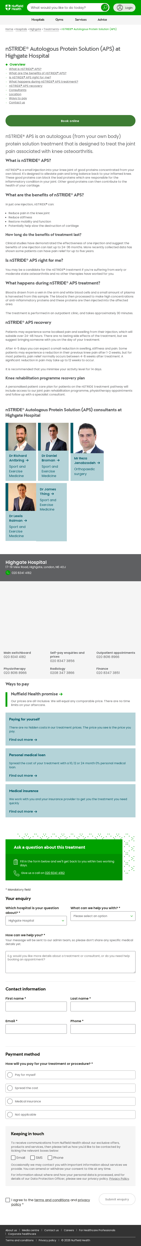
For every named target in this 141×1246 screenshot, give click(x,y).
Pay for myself (21, 1075)
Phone (58, 1157)
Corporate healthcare (22, 1234)
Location (15, 94)
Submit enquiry (117, 1199)
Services (81, 19)
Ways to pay (18, 98)
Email (21, 1157)
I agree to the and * (50, 1202)
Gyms (59, 19)
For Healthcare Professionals (97, 1230)
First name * (16, 998)
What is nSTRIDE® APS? (25, 69)
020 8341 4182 (55, 873)
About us (11, 1230)
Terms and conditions (20, 1240)
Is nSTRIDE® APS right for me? (30, 77)
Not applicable (21, 1114)
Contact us (17, 102)
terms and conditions (52, 1200)
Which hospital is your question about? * (32, 910)
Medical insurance (24, 1101)
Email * (11, 1021)
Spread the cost (22, 1088)
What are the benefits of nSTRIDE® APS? (37, 73)
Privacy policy (47, 1240)
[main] (70, 625)
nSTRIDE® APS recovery (25, 86)
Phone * (77, 1021)
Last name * (80, 998)
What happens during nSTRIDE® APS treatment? (43, 82)
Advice (102, 19)
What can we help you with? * (95, 908)
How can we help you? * (25, 935)
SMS (39, 1157)
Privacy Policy (119, 1179)
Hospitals (38, 19)
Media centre (30, 1230)
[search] (68, 7)
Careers (69, 1230)
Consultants (17, 90)
